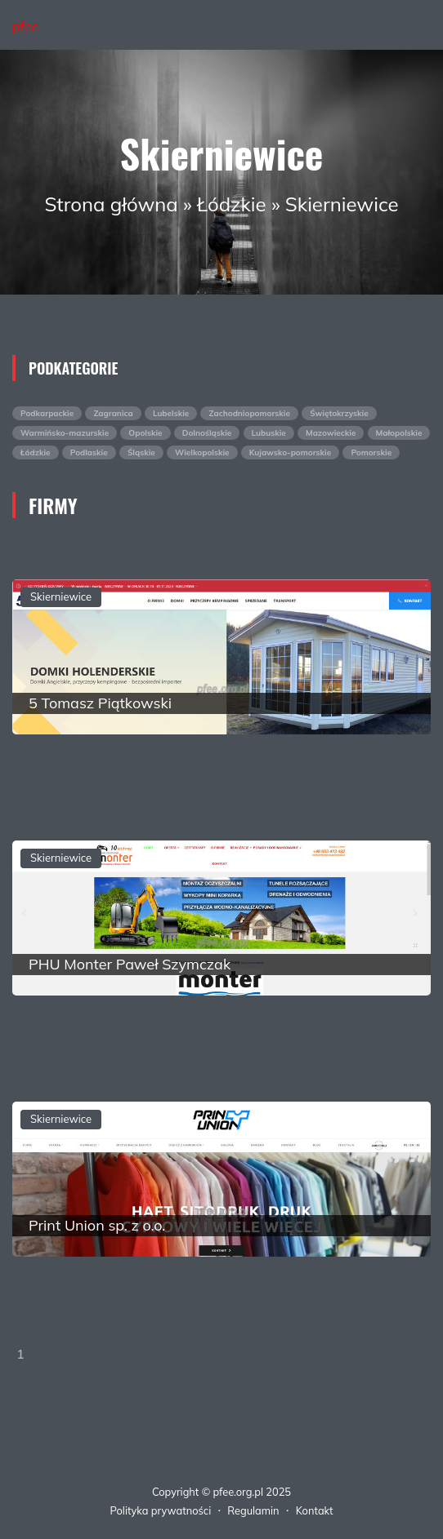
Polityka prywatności (161, 1510)
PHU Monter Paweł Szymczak (129, 964)
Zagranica (112, 413)
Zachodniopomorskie (248, 413)
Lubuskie (269, 433)
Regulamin (253, 1510)
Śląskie (141, 452)
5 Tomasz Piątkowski (100, 703)
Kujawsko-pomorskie (290, 452)
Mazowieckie (331, 433)
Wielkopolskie (202, 452)
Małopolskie (399, 433)
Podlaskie (89, 452)
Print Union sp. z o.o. (97, 1225)
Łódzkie (231, 204)
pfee (25, 26)
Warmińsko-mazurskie (64, 433)
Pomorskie (371, 452)
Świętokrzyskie (339, 413)
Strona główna (110, 204)
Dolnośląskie (207, 433)
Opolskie (145, 433)
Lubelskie (171, 413)
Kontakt (314, 1510)
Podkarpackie (47, 413)
